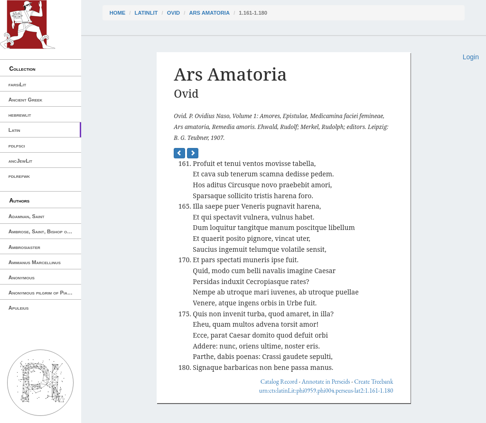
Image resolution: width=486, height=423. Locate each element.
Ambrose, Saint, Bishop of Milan (45, 231)
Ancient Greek (26, 99)
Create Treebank (373, 381)
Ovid (173, 13)
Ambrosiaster (24, 247)
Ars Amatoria (209, 13)
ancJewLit (20, 161)
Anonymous (22, 277)
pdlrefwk (19, 176)
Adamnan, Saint (27, 216)
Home (118, 13)
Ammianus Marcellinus (35, 262)
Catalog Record (279, 381)
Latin (14, 130)
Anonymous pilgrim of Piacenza (45, 292)
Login (471, 57)
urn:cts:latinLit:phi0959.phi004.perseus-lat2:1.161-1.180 (326, 390)
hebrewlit (20, 115)
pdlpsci (17, 145)
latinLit (146, 13)
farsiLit (17, 84)
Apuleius (19, 308)
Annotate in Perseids (326, 381)
